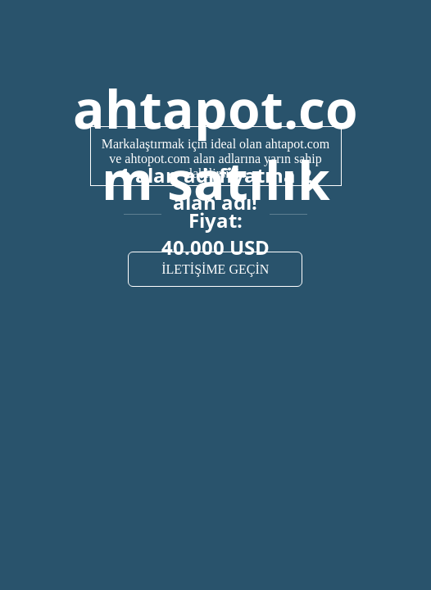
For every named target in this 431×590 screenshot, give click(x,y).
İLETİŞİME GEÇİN (215, 269)
